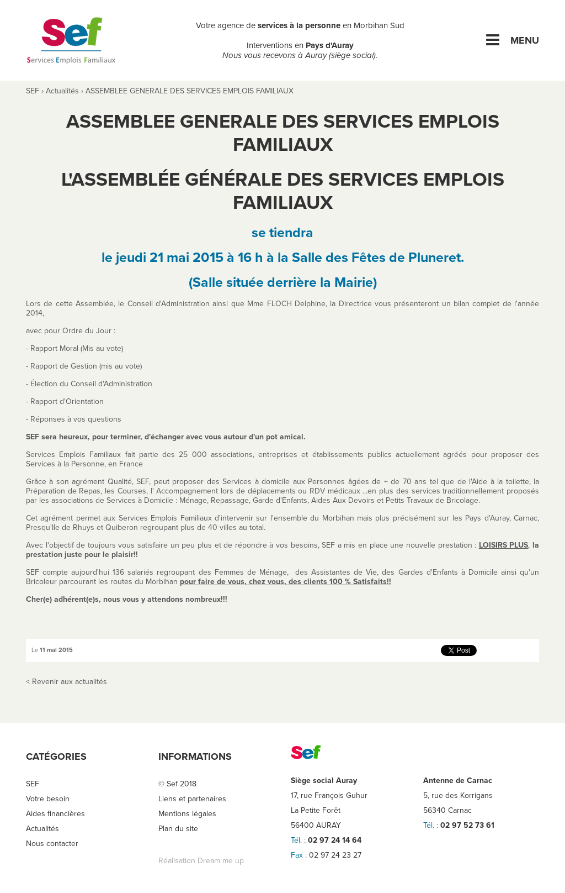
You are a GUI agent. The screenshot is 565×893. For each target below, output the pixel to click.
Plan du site (178, 828)
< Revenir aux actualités (66, 681)
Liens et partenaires (192, 798)
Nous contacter (52, 843)
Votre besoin (48, 798)
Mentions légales (187, 813)
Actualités (62, 91)
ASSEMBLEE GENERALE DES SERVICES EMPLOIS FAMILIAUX (190, 91)
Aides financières (55, 813)
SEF (32, 91)
